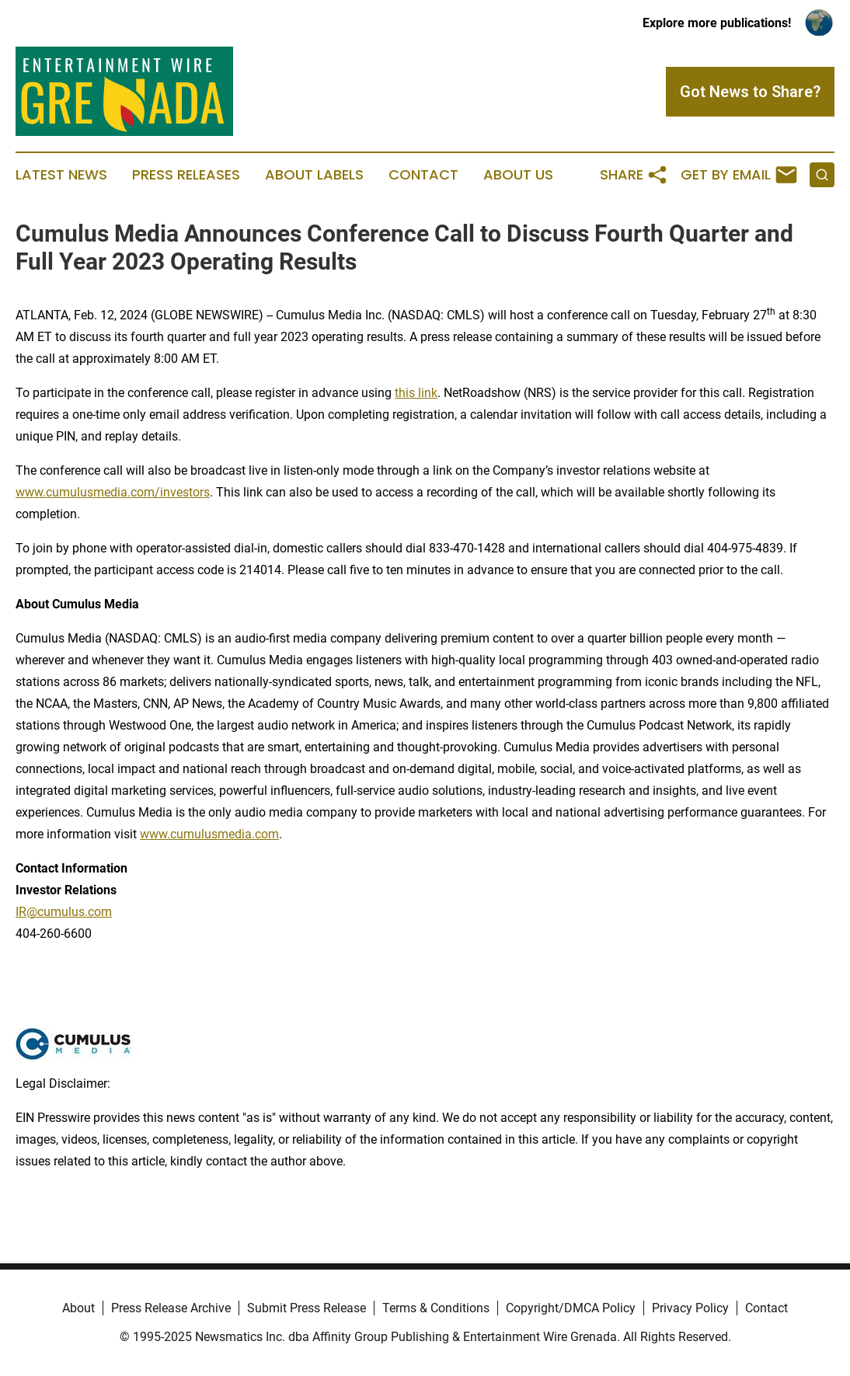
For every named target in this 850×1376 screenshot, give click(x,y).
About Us (518, 174)
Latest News (61, 174)
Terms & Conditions (435, 1308)
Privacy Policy (690, 1308)
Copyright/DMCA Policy (571, 1308)
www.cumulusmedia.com (209, 834)
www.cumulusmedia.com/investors (113, 492)
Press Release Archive (171, 1308)
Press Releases (186, 174)
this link (416, 392)
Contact (423, 174)
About (78, 1308)
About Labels (314, 174)
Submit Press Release (306, 1308)
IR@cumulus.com (64, 911)
